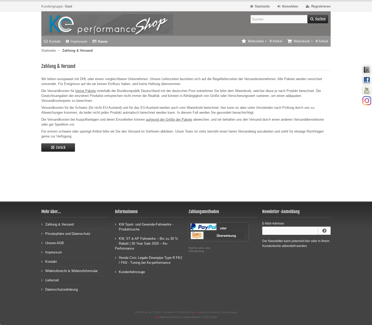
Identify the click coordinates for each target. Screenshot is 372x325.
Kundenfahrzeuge (130, 271)
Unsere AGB (52, 243)
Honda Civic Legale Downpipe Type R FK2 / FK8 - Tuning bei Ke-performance (148, 260)
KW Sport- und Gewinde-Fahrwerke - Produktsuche (144, 226)
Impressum (76, 41)
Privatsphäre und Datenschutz (65, 233)
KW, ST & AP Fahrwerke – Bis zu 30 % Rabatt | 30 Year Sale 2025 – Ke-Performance (146, 243)
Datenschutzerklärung (59, 289)
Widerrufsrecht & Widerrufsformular (69, 270)
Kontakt (52, 41)
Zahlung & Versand (57, 224)
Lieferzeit (50, 280)
